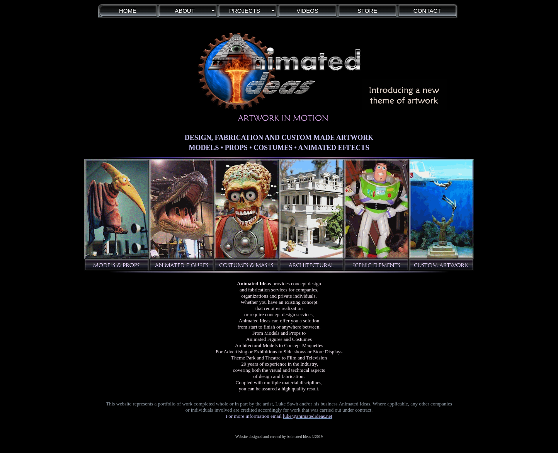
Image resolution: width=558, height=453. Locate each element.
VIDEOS (307, 10)
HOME (127, 10)
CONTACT (427, 10)
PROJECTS (244, 10)
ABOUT (185, 10)
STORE (367, 10)
